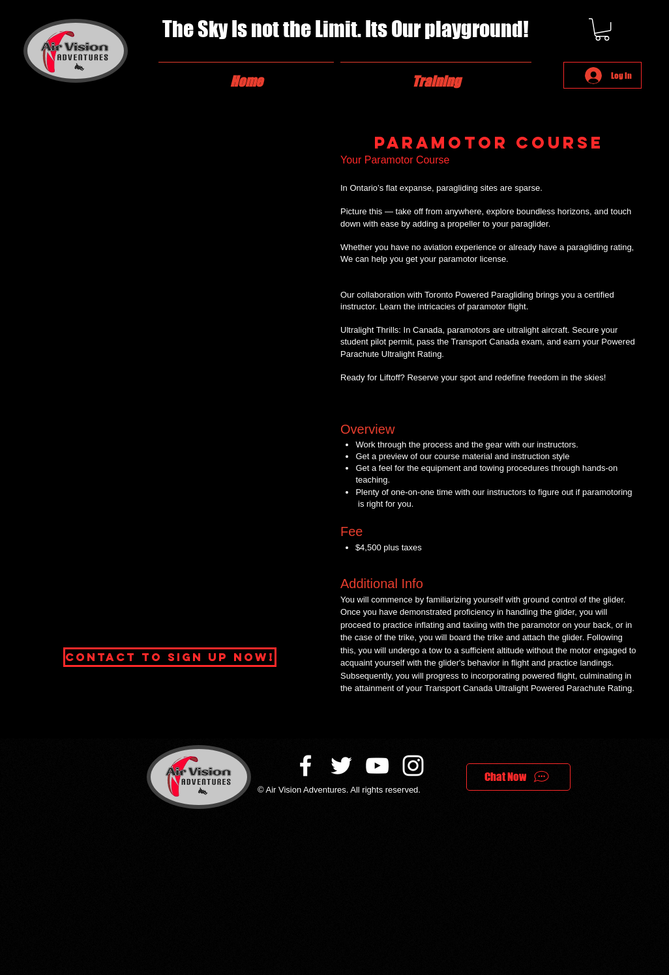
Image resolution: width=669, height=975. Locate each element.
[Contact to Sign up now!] (169, 657)
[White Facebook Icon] (305, 766)
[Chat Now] (518, 777)
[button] (602, 29)
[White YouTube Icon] (377, 766)
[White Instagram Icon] (413, 766)
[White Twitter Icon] (341, 766)
